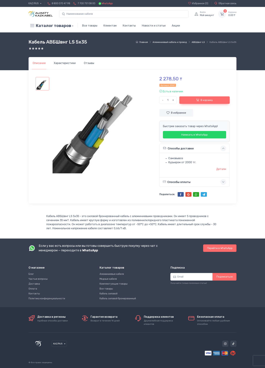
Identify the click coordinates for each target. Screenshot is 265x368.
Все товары (89, 25)
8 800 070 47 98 (61, 3)
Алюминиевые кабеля (112, 274)
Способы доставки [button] (178, 148)
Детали (221, 169)
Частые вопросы (38, 279)
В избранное (176, 112)
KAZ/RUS (34, 3)
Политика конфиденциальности (47, 298)
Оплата (33, 288)
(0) (198, 3)
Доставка (34, 283)
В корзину (204, 99)
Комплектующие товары (114, 283)
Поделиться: (167, 194)
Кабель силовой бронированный (118, 298)
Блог (31, 274)
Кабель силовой (108, 293)
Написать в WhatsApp (194, 134)
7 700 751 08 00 (86, 3)
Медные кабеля (108, 279)
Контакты (129, 25)
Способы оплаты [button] (176, 181)
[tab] (65, 63)
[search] (123, 14)
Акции (176, 25)
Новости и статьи (154, 25)
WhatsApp (107, 3)
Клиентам (110, 25)
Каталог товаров (50, 25)
